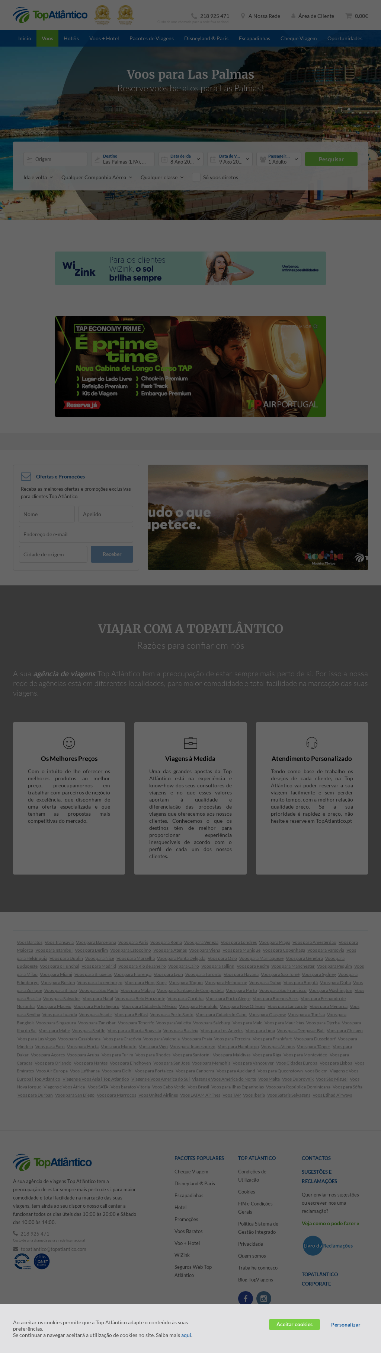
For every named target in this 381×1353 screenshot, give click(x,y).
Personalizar (346, 1324)
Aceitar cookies (294, 1324)
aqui (186, 1335)
